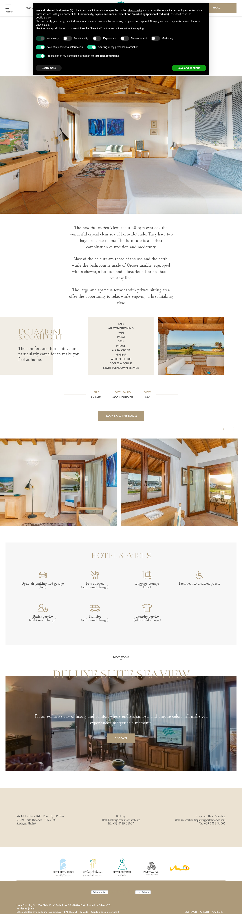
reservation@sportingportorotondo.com (203, 820)
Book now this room (121, 415)
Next (1, 533)
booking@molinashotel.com (124, 820)
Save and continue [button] (188, 67)
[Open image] (58, 482)
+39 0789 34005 (214, 823)
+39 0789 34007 (123, 823)
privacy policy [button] (134, 10)
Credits (205, 912)
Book (216, 8)
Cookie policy (121, 892)
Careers (217, 912)
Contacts (190, 912)
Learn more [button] (49, 67)
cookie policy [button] (43, 17)
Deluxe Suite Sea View (121, 675)
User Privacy (143, 892)
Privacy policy (100, 892)
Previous (1, 433)
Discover (121, 738)
